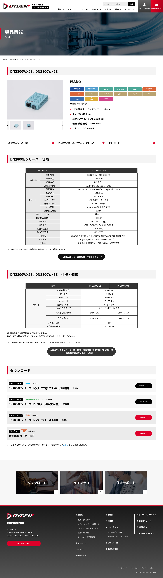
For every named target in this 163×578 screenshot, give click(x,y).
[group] (16, 125)
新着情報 (109, 515)
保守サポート (81, 556)
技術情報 (109, 521)
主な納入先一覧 (112, 543)
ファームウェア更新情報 (86, 537)
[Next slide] (62, 125)
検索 (131, 4)
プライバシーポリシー (148, 568)
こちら (66, 444)
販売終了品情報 (83, 533)
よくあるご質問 (112, 549)
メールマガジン (112, 527)
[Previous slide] (8, 125)
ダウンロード (81, 543)
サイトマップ (122, 568)
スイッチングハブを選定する (88, 528)
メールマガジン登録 (115, 532)
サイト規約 (134, 568)
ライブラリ (80, 549)
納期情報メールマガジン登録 (118, 536)
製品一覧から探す (84, 520)
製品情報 (79, 515)
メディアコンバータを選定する (88, 524)
